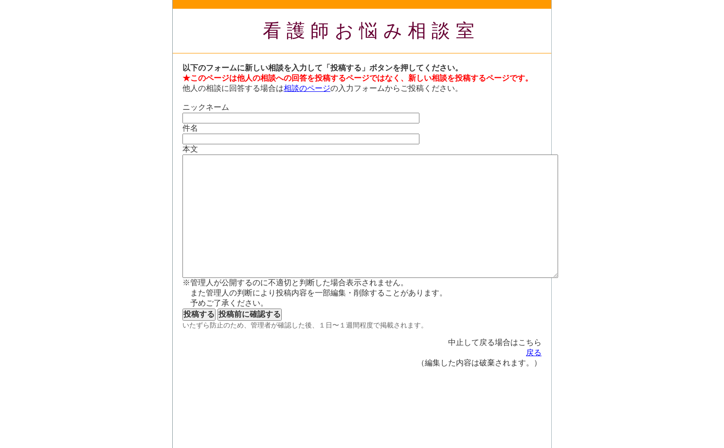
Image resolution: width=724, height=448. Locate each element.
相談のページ (307, 88)
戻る (534, 352)
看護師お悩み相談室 (371, 30)
